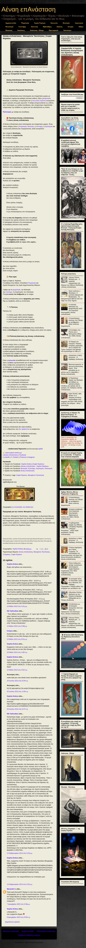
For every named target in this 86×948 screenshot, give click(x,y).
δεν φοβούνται (24, 429)
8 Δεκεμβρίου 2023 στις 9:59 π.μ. (18, 917)
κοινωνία (11, 360)
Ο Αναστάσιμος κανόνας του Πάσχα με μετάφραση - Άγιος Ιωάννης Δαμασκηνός (72, 322)
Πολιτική (34, 27)
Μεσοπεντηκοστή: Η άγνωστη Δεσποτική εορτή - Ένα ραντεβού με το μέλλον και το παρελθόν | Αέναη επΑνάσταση (72, 369)
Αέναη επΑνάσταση (28, 9)
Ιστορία (70, 27)
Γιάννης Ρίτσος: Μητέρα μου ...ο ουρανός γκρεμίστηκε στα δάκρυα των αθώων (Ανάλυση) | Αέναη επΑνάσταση (72, 282)
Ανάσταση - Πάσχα (37, 30)
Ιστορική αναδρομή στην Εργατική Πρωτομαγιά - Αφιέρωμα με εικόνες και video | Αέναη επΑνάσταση (71, 514)
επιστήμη (39, 126)
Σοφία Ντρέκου (39, 23)
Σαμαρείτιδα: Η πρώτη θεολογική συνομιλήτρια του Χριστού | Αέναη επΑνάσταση (72, 51)
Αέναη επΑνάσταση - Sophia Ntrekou (34, 466)
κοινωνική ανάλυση (39, 101)
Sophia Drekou (12, 564)
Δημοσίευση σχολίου (12, 922)
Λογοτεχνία (79, 23)
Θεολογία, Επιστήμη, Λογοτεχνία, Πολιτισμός (36, 468)
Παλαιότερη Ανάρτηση (46, 931)
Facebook (22, 455)
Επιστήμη (22, 27)
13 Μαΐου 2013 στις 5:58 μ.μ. (17, 626)
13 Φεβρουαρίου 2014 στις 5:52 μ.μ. (20, 884)
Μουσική (8, 30)
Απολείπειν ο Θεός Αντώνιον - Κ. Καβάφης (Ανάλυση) (76, 357)
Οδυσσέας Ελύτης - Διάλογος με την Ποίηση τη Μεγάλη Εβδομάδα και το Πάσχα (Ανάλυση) (72, 596)
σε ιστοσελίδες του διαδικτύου (22, 507)
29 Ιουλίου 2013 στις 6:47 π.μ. (17, 709)
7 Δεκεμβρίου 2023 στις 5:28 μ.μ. (18, 904)
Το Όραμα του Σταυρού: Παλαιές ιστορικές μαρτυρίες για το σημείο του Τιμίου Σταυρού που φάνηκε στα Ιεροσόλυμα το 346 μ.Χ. (72, 346)
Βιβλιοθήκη (47, 27)
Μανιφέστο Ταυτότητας (36, 475)
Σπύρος (10, 631)
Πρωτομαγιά (53, 30)
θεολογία (31, 126)
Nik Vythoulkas (12, 611)
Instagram (31, 457)
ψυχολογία (46, 98)
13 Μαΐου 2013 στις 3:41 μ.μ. (17, 606)
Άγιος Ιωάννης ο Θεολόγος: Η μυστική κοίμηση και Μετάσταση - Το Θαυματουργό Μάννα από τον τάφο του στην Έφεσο (72, 296)
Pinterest (23, 457)
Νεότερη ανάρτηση (11, 931)
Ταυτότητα (67, 30)
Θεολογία (66, 23)
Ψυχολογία (25, 23)
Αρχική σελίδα (10, 23)
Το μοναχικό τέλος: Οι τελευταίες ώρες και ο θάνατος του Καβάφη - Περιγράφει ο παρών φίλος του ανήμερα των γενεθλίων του (72, 583)
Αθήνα (80, 27)
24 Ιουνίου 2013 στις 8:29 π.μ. (17, 681)
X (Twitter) (14, 457)
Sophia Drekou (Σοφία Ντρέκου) (32, 464)
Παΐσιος (59, 27)
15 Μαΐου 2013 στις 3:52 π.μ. (17, 670)
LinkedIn (7, 457)
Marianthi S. (11, 889)
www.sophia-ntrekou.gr (13, 453)
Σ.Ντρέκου (6, 554)
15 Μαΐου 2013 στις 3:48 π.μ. (17, 652)
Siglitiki (40, 449)
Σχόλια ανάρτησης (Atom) (34, 942)
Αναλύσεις (21, 30)
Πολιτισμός (7, 112)
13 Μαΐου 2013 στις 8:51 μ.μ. (17, 639)
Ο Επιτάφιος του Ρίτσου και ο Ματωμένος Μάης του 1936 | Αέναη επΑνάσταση (71, 334)
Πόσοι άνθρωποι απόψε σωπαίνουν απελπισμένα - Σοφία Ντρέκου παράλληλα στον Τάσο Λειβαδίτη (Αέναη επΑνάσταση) (71, 569)
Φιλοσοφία (9, 27)
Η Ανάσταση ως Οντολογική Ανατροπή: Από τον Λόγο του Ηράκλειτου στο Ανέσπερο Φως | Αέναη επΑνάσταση (72, 609)
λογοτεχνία (48, 126)
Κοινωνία (54, 23)
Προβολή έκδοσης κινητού (29, 935)
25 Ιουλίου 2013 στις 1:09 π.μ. (17, 691)
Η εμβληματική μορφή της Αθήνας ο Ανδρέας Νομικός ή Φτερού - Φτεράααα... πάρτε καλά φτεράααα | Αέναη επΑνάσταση (71, 528)
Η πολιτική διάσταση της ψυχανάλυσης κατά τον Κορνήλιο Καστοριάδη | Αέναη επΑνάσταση (71, 309)
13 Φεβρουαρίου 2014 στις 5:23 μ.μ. (20, 853)
